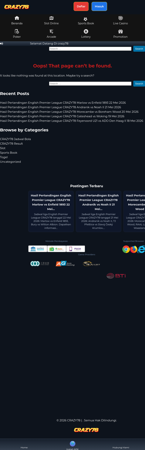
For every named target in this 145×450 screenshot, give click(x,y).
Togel (4, 157)
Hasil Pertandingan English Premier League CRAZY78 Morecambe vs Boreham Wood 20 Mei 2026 (69, 111)
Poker (17, 33)
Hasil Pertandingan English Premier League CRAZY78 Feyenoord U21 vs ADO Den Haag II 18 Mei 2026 (71, 121)
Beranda (17, 20)
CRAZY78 (73, 420)
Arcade (51, 33)
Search (139, 48)
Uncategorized (10, 161)
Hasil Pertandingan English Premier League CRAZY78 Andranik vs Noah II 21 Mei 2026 (60, 107)
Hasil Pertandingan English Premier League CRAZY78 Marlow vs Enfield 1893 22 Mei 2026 (63, 102)
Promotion (120, 33)
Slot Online (51, 20)
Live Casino (120, 20)
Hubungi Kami (121, 444)
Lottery (86, 33)
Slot (2, 148)
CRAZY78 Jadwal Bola (15, 139)
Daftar (81, 6)
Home (24, 444)
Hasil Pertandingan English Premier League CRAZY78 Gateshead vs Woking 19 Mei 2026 (62, 116)
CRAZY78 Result (11, 143)
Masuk (99, 6)
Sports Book (86, 21)
